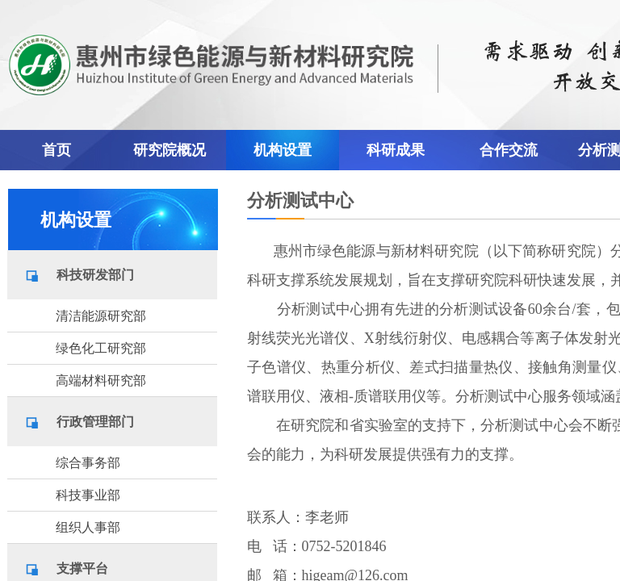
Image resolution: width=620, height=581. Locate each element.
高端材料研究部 (101, 380)
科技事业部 (88, 495)
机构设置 (282, 150)
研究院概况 (169, 150)
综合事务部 (88, 463)
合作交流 (509, 150)
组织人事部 (88, 527)
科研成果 (396, 150)
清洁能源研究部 (101, 316)
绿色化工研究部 (101, 348)
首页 (56, 150)
